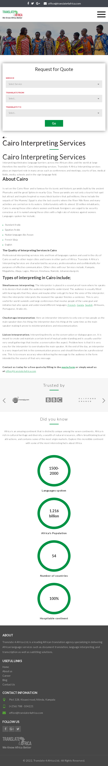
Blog (4, 679)
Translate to (13, 107)
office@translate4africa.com (21, 371)
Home (5, 666)
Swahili (89, 305)
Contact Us (8, 684)
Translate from (15, 92)
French (71, 305)
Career (6, 675)
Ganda (80, 305)
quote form (68, 367)
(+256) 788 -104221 (21, 706)
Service (10, 78)
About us (7, 671)
